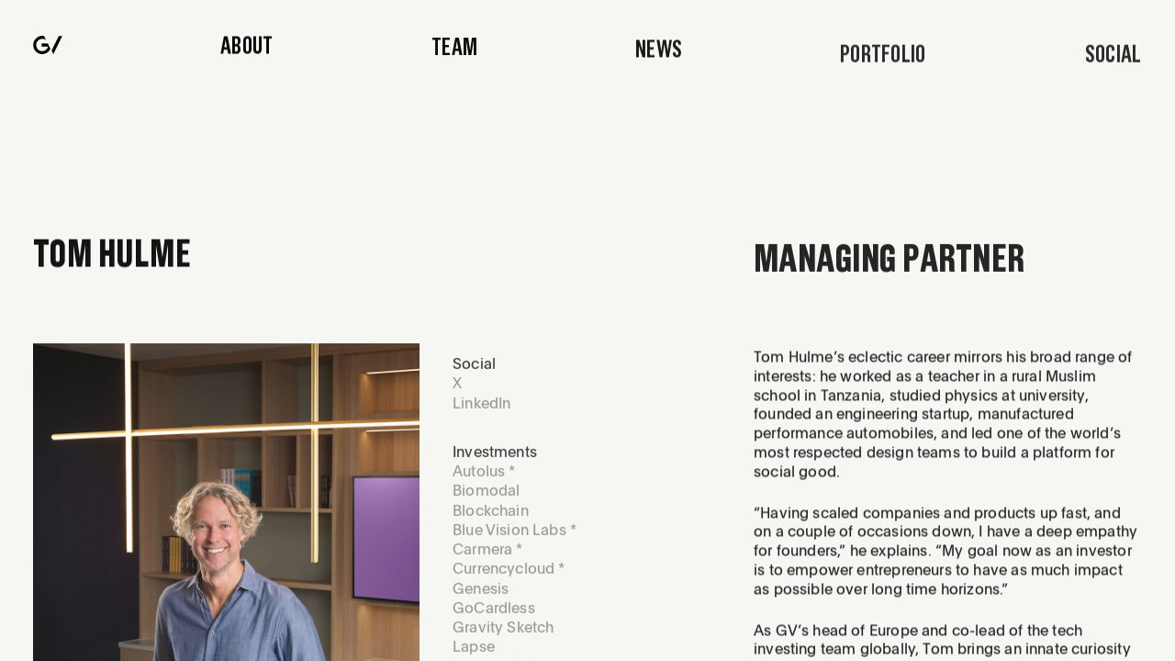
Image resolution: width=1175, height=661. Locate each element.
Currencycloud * (509, 576)
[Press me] (1113, 61)
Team (454, 50)
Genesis (481, 595)
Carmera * (488, 556)
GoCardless (494, 615)
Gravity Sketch (503, 634)
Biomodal (486, 498)
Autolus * (484, 478)
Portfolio (883, 61)
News (658, 54)
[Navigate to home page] (47, 47)
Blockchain (491, 517)
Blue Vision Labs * (514, 536)
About (246, 47)
